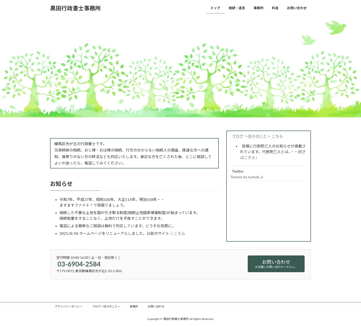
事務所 (134, 306)
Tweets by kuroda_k (247, 177)
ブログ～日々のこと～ (106, 306)
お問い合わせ (156, 306)
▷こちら (177, 233)
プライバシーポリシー (69, 306)
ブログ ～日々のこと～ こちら (257, 136)
